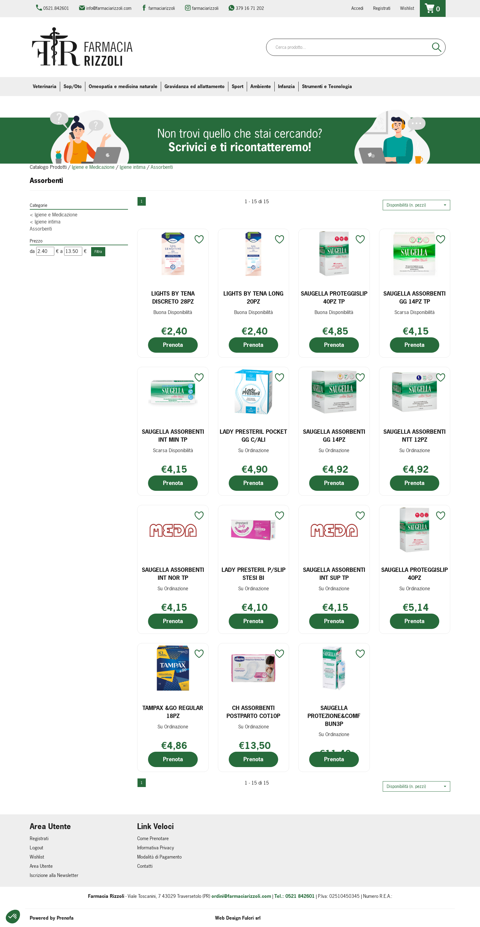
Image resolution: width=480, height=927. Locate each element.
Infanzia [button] (286, 86)
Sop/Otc (73, 86)
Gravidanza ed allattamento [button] (195, 86)
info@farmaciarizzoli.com (108, 8)
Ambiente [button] (260, 86)
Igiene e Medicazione (93, 167)
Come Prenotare (153, 838)
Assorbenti (41, 228)
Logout (36, 847)
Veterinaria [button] (44, 86)
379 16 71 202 (250, 8)
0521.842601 (56, 8)
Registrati (381, 8)
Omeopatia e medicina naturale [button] (123, 86)
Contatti (145, 866)
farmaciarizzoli (162, 8)
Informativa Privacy (155, 847)
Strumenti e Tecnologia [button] (327, 86)
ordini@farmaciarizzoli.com (241, 896)
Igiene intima (132, 167)
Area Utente (41, 866)
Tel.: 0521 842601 (294, 896)
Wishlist (407, 8)
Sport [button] (237, 86)
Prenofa (65, 918)
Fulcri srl (251, 918)
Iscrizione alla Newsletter (54, 875)
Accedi (357, 8)
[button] (416, 205)
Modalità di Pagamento (159, 857)
